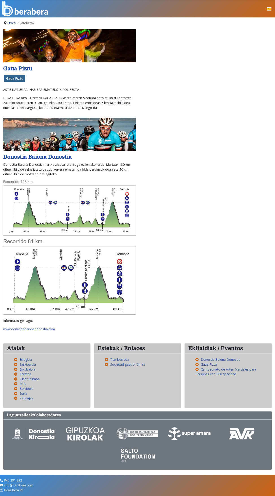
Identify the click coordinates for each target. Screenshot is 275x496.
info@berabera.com (18, 485)
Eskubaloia (27, 369)
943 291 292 (13, 480)
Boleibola (26, 388)
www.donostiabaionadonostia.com (29, 329)
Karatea (25, 374)
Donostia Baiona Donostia (37, 157)
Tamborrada (119, 359)
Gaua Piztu (17, 69)
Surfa (23, 393)
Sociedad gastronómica (127, 364)
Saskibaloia (27, 364)
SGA (22, 384)
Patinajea (26, 398)
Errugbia (25, 359)
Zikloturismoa (29, 379)
